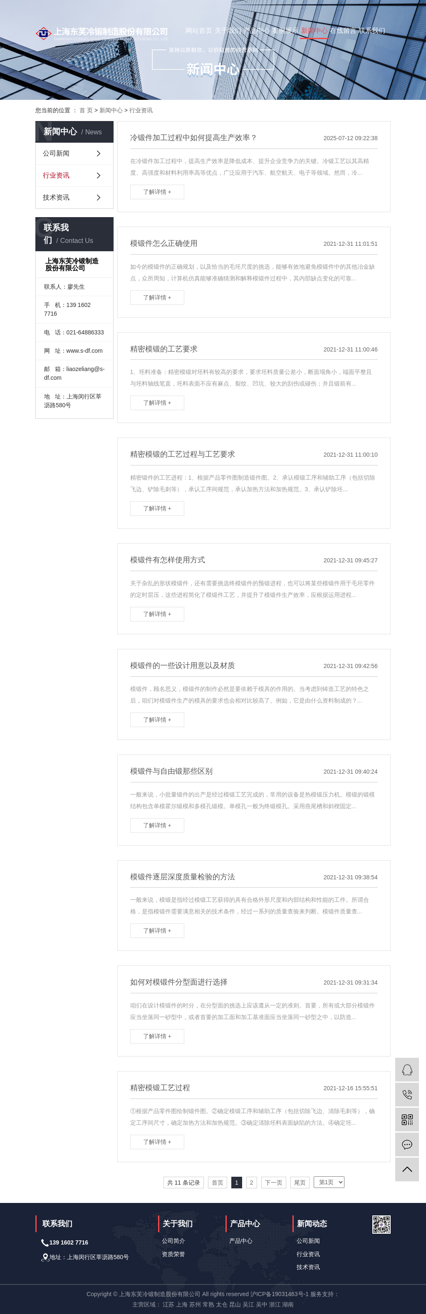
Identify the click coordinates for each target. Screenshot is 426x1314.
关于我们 (228, 30)
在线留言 (343, 30)
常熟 (208, 1304)
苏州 (195, 1304)
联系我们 (372, 30)
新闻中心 (314, 30)
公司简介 (173, 1240)
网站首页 (199, 30)
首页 (217, 1182)
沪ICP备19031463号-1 (279, 1294)
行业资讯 (141, 110)
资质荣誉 (173, 1254)
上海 (182, 1304)
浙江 (275, 1304)
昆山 (235, 1304)
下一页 (273, 1182)
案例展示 (285, 30)
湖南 (288, 1304)
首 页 (86, 110)
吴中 (261, 1304)
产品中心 (256, 30)
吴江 (248, 1304)
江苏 (168, 1304)
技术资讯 (56, 197)
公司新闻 (56, 153)
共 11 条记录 (183, 1182)
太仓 (222, 1304)
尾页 (300, 1182)
